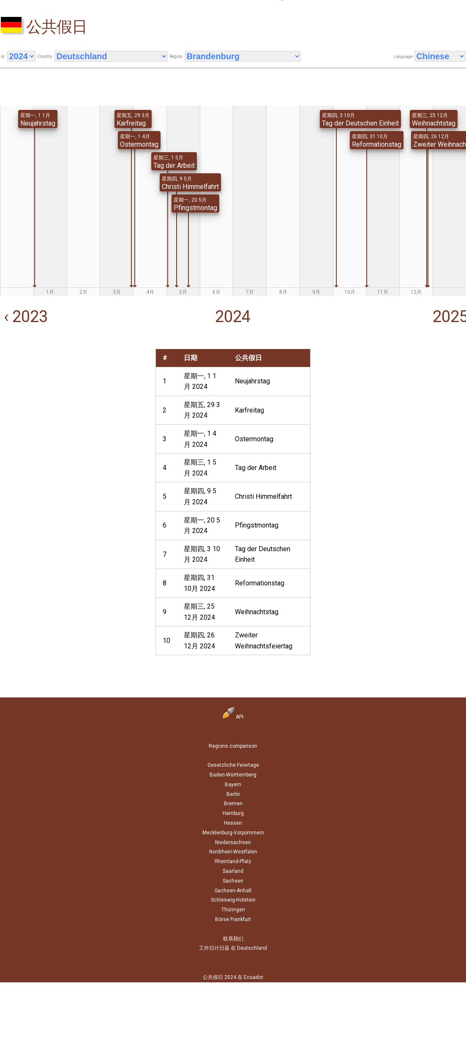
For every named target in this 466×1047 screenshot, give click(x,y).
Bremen (233, 803)
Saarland (233, 871)
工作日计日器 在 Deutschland (233, 948)
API (233, 717)
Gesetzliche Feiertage (233, 765)
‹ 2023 (24, 316)
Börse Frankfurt (233, 919)
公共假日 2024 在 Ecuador (233, 977)
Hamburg (233, 813)
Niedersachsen (233, 842)
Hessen (233, 823)
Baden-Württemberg (233, 775)
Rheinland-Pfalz (233, 861)
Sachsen (233, 881)
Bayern (233, 784)
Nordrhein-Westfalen (233, 852)
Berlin (233, 794)
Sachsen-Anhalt (233, 891)
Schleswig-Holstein (233, 900)
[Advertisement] (72, 408)
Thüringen (233, 910)
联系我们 (233, 939)
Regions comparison (233, 746)
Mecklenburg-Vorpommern (233, 833)
